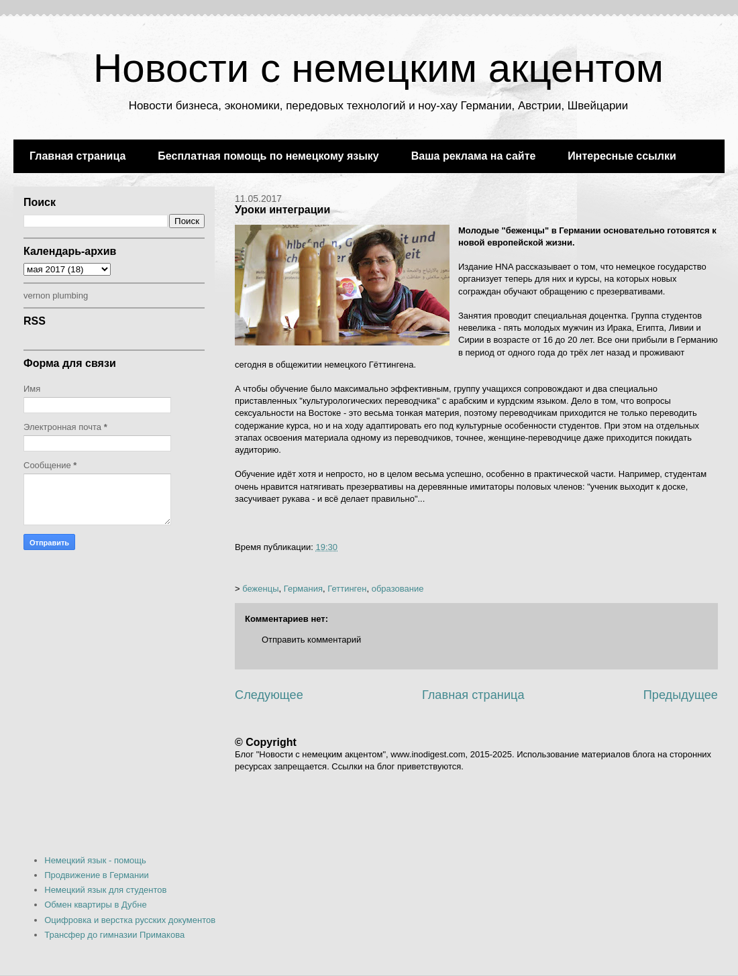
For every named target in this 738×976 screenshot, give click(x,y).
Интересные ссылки (622, 156)
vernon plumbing (55, 295)
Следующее (269, 695)
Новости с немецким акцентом (378, 68)
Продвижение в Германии (96, 875)
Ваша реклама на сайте (473, 156)
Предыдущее (680, 695)
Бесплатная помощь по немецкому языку (268, 156)
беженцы (260, 589)
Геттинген (346, 589)
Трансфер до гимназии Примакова (114, 935)
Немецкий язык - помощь (95, 860)
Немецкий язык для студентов (105, 890)
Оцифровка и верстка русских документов (129, 920)
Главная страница (77, 156)
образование (398, 589)
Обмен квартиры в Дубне (95, 905)
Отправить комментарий (311, 640)
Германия (303, 589)
